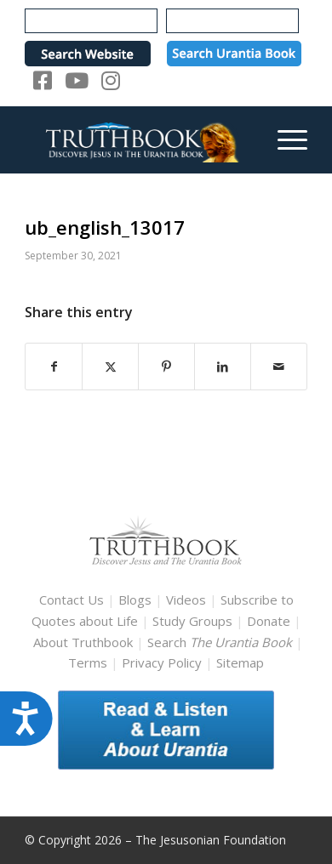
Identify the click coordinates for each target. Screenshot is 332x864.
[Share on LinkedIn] (222, 367)
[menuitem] (283, 139)
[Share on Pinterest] (166, 367)
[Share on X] (110, 367)
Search (221, 642)
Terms (87, 662)
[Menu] (283, 139)
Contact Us (71, 599)
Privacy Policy (162, 662)
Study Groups (194, 620)
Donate (268, 620)
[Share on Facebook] (54, 367)
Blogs (135, 599)
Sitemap (240, 662)
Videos (186, 599)
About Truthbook (83, 642)
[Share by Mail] (278, 367)
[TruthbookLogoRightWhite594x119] (137, 139)
